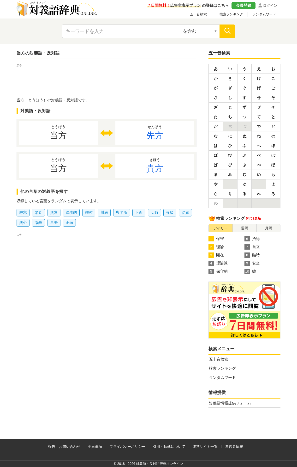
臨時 (252, 255)
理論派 (218, 263)
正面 (69, 223)
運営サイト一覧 (205, 446)
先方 (155, 132)
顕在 (216, 255)
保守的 (218, 271)
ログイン (270, 5)
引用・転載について (169, 446)
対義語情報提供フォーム (230, 403)
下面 (139, 212)
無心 (23, 223)
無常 (54, 212)
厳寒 (23, 212)
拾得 (252, 238)
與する (121, 212)
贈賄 (89, 212)
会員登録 (243, 5)
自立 (252, 247)
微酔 (38, 223)
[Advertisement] (106, 79)
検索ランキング (231, 14)
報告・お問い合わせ (64, 446)
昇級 (170, 212)
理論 (216, 247)
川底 (104, 212)
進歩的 (71, 212)
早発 (54, 223)
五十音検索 (198, 14)
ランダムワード (264, 14)
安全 (252, 263)
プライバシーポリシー (127, 446)
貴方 (155, 165)
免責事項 (95, 446)
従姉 (185, 212)
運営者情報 (234, 446)
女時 (154, 212)
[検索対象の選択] (199, 31)
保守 (216, 238)
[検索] (227, 31)
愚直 (38, 212)
